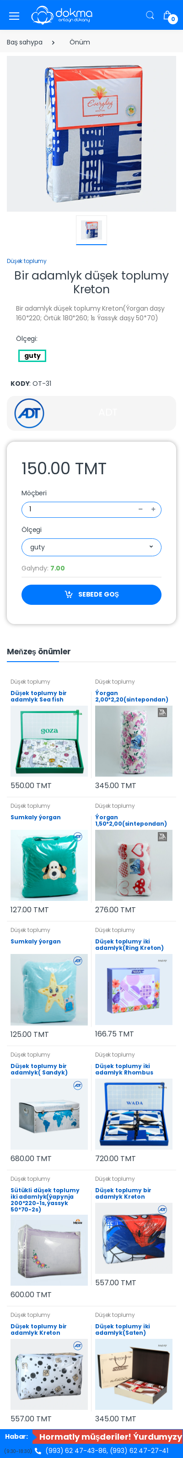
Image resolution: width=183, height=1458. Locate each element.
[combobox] (91, 547)
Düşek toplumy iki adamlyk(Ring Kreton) (129, 944)
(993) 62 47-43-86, (71, 1450)
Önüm (80, 42)
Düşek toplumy (27, 261)
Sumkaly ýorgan (36, 817)
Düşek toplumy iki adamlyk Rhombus (124, 1069)
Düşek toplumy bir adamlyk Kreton (123, 1193)
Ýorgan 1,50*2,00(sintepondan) (131, 820)
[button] (150, 15)
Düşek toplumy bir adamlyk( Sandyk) (39, 1069)
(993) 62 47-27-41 (139, 1450)
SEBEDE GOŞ (91, 594)
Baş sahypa (25, 42)
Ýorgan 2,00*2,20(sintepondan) (131, 696)
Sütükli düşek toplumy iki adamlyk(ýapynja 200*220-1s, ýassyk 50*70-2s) (45, 1199)
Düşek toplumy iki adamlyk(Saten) (122, 1329)
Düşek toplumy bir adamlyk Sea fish (39, 696)
